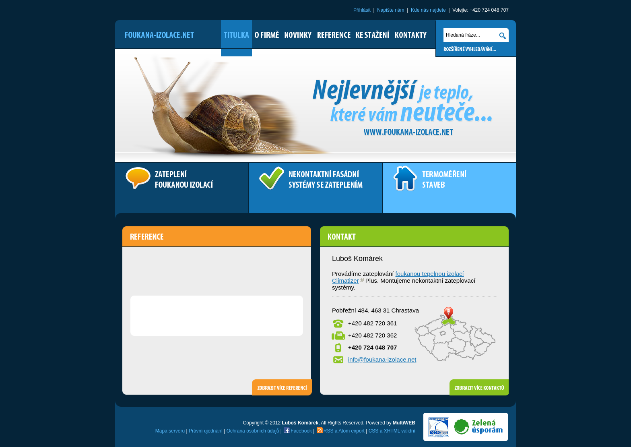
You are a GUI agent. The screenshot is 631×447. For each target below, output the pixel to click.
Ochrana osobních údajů (253, 431)
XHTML (392, 431)
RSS (329, 431)
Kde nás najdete (428, 10)
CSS (374, 431)
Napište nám (390, 10)
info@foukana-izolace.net (382, 359)
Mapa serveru (170, 431)
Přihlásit (362, 10)
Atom (344, 431)
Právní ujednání (206, 431)
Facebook (301, 431)
